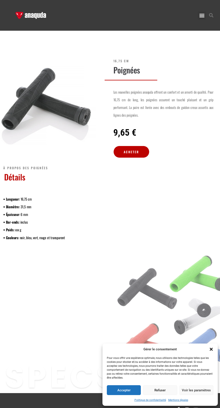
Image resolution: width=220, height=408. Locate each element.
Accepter (124, 390)
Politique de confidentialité (150, 400)
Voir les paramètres (196, 390)
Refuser (160, 390)
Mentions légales (178, 400)
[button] (211, 349)
